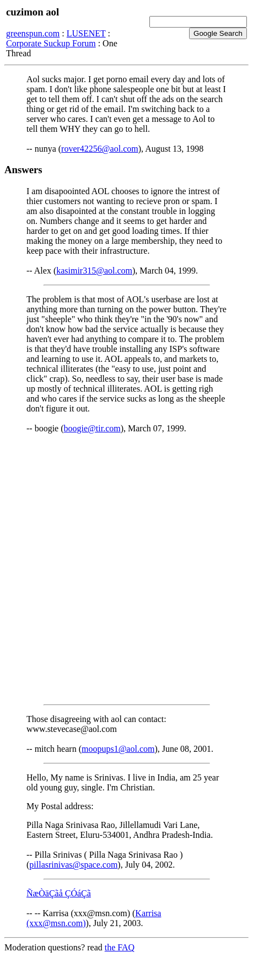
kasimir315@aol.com (94, 270)
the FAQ (119, 947)
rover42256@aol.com (99, 148)
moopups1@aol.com (118, 748)
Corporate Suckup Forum (51, 43)
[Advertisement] (126, 569)
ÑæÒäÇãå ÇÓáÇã (58, 893)
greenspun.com (33, 33)
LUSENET (86, 33)
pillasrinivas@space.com (73, 864)
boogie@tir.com (92, 428)
